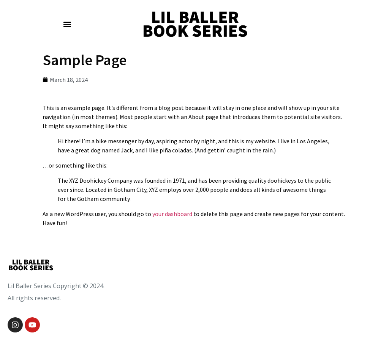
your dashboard (172, 214)
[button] (67, 24)
